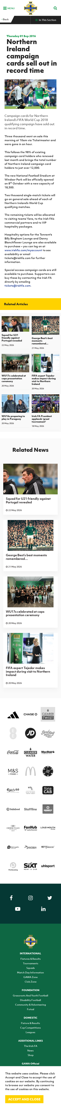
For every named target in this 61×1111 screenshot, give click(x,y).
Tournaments (30, 963)
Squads (30, 967)
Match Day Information (30, 972)
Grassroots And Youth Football (30, 995)
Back (5, 19)
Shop (31, 1055)
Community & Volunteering (30, 1004)
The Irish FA (30, 1046)
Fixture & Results (30, 1023)
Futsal (30, 1009)
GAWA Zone (30, 977)
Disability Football (30, 1000)
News (30, 1050)
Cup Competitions (30, 1027)
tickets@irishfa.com (18, 285)
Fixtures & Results (30, 958)
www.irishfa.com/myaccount (23, 250)
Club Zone (30, 981)
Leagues (30, 1032)
